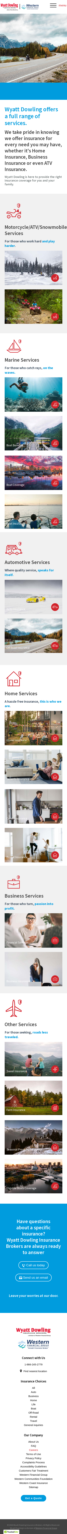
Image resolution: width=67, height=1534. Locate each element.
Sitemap (33, 1487)
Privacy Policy (33, 1458)
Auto (33, 1392)
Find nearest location (33, 1371)
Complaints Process (33, 1462)
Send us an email (33, 1277)
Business (33, 1396)
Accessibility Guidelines (33, 1466)
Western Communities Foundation (33, 1479)
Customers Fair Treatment (33, 1470)
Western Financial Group (34, 1474)
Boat (33, 1408)
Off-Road (33, 1412)
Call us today (33, 1265)
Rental (33, 1416)
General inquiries (33, 1425)
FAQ (33, 1446)
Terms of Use (33, 1454)
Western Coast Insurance (33, 1483)
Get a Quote (33, 1498)
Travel (33, 1421)
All (33, 1388)
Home (33, 1400)
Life (34, 1404)
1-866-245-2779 (33, 1364)
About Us (33, 1441)
